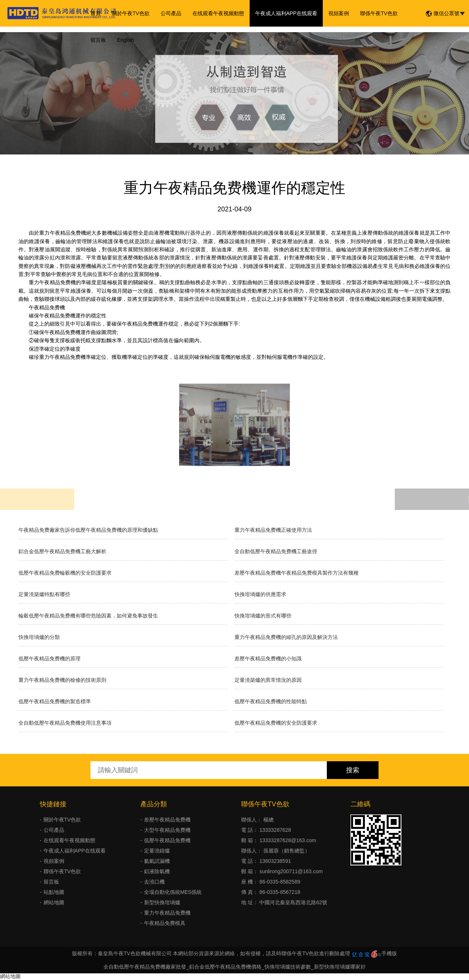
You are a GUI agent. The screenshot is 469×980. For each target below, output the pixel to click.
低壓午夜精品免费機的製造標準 (54, 701)
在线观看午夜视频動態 (218, 13)
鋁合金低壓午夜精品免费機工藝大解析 (62, 551)
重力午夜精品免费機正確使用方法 (273, 530)
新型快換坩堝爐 (162, 902)
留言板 (98, 40)
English (125, 40)
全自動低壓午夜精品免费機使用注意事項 (65, 723)
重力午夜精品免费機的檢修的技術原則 (62, 680)
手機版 (389, 953)
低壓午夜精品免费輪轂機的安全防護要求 (65, 573)
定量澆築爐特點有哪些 (44, 594)
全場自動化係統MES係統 (173, 892)
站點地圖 (54, 892)
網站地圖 (54, 902)
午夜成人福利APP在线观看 (286, 13)
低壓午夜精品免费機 (167, 840)
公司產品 (171, 13)
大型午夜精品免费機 (167, 830)
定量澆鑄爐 (157, 851)
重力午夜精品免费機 (167, 913)
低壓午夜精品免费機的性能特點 (270, 701)
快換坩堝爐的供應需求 (260, 594)
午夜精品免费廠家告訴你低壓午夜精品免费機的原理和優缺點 (88, 530)
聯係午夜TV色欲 (379, 13)
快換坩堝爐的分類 (39, 637)
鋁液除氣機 (157, 871)
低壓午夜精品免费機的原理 (49, 658)
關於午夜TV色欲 (131, 13)
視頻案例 (338, 13)
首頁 (95, 13)
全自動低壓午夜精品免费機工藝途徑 (275, 551)
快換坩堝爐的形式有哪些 (262, 616)
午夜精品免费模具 (164, 923)
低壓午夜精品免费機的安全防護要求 (275, 723)
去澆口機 (154, 882)
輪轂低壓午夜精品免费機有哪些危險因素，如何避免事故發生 (88, 616)
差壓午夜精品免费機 (167, 820)
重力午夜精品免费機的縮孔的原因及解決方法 (286, 637)
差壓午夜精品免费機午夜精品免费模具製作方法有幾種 (296, 573)
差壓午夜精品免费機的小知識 (268, 658)
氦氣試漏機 (157, 861)
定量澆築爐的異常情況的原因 (268, 680)
